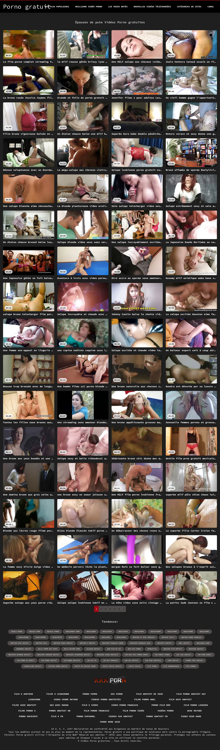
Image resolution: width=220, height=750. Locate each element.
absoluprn (106, 637)
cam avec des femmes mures (136, 655)
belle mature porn (72, 649)
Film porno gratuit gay (191, 694)
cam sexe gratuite (153, 660)
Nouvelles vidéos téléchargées (152, 6)
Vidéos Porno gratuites (96, 740)
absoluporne (24, 637)
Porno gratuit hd (59, 710)
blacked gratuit (93, 649)
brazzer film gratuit (173, 649)
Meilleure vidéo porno (88, 6)
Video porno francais (124, 705)
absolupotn (57, 637)
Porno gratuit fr (157, 716)
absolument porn (73, 632)
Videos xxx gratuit (121, 716)
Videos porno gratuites (106, 699)
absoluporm (188, 632)
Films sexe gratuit (24, 705)
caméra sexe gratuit (194, 660)
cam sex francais (110, 660)
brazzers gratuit (196, 649)
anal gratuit (184, 643)
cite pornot (191, 666)
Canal (210, 6)
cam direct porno (162, 655)
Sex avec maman (59, 705)
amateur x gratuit (87, 643)
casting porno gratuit (58, 666)
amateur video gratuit (63, 643)
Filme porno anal (145, 699)
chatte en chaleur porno (85, 666)
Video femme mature (66, 699)
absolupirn (107, 632)
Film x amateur (23, 694)
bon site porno (134, 649)
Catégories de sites (189, 6)
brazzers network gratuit (20, 655)
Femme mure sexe (110, 721)
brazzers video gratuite (107, 655)
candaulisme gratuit (33, 666)
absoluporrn (41, 637)
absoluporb (172, 632)
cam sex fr (91, 660)
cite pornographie (171, 666)
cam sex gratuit (131, 660)
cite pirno (152, 666)
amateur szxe (41, 643)
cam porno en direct (25, 660)
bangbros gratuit (23, 649)
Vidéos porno (166, 710)
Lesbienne (34, 699)
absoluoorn (91, 632)
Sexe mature (194, 710)
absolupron (121, 637)
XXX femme (117, 694)
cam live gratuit (183, 655)
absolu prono (16, 632)
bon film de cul (114, 649)
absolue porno (53, 632)
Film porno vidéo (133, 710)
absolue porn (34, 632)
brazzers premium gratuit (48, 655)
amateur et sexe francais (144, 637)
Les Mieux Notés (118, 6)
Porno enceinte (28, 716)
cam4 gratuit (173, 660)
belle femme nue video (47, 649)
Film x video (90, 705)
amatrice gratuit (164, 643)
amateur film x (168, 637)
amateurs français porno (112, 643)
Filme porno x (27, 710)
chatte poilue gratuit (112, 666)
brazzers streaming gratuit (78, 655)
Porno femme (89, 694)
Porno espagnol (86, 716)
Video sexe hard (191, 716)
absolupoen (123, 632)
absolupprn (73, 637)
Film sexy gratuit (180, 699)
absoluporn (204, 632)
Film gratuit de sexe (149, 694)
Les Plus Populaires (57, 6)
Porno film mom (161, 705)
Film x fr (57, 716)
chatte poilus (135, 666)
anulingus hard (203, 643)
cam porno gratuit (49, 660)
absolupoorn (156, 632)
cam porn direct (205, 655)
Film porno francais (96, 710)
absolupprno (90, 637)
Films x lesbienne (57, 694)
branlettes (152, 649)
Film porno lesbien (196, 705)
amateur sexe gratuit (20, 643)
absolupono (139, 632)
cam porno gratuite (72, 660)
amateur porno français (191, 637)
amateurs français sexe (140, 643)
